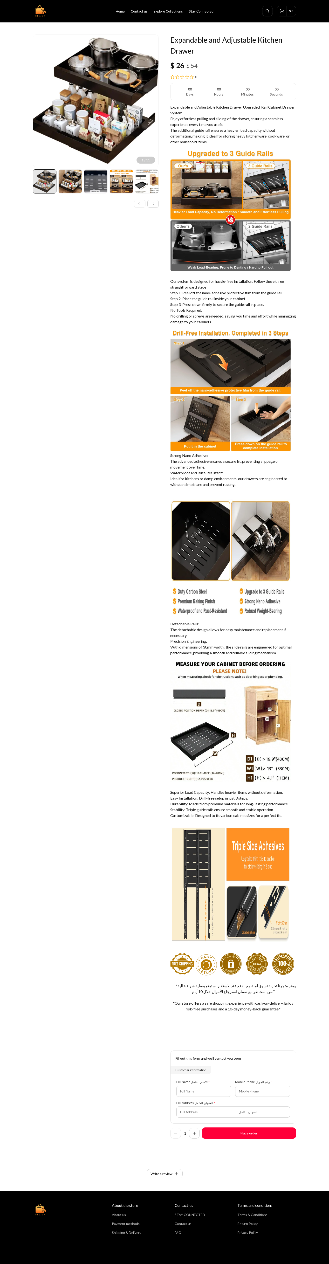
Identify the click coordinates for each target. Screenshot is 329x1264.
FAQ (178, 1232)
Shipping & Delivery (126, 1232)
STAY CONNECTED (190, 1215)
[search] (267, 11)
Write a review (165, 1174)
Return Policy (247, 1224)
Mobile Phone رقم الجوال (252, 1082)
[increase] (194, 1133)
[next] (153, 204)
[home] (40, 11)
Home (120, 11)
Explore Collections (168, 11)
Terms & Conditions (252, 1215)
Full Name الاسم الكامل (192, 1082)
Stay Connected (201, 11)
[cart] (286, 11)
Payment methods (126, 1224)
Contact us (139, 11)
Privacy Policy (247, 1232)
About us (119, 1215)
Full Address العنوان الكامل (194, 1103)
